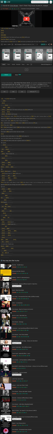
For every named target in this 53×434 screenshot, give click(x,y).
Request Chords (16, 286)
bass (28, 64)
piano (8, 64)
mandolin (18, 64)
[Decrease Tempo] (2, 44)
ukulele (13, 64)
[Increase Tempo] (12, 44)
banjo (23, 64)
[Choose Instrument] (31, 64)
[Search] (47, 2)
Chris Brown (14, 5)
